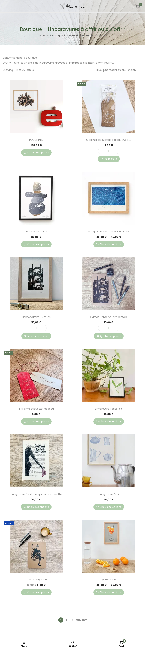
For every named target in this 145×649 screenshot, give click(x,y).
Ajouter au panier (36, 336)
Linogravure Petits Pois (108, 409)
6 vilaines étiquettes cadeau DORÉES (108, 140)
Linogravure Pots (109, 494)
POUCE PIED (36, 140)
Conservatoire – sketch (36, 317)
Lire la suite (108, 159)
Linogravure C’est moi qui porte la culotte (36, 494)
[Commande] (117, 70)
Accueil (44, 35)
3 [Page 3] (72, 620)
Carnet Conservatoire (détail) (108, 317)
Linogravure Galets (36, 231)
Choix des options (36, 152)
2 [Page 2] (66, 620)
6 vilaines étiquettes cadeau (36, 409)
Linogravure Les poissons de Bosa (108, 231)
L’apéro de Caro (108, 579)
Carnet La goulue (36, 579)
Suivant (81, 620)
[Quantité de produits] (108, 150)
